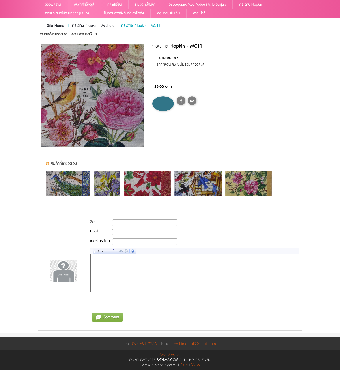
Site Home (55, 26)
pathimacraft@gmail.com (195, 344)
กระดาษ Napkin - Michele (93, 26)
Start (184, 365)
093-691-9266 (144, 344)
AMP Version (169, 355)
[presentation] (124, 301)
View (195, 365)
